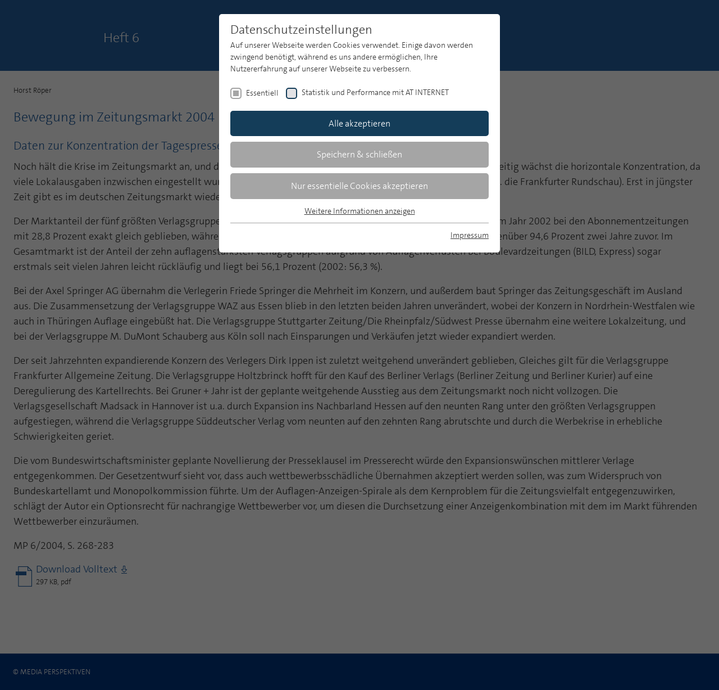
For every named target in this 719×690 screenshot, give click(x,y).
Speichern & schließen (359, 154)
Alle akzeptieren (359, 123)
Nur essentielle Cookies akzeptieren (359, 186)
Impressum (469, 235)
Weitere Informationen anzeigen (359, 211)
